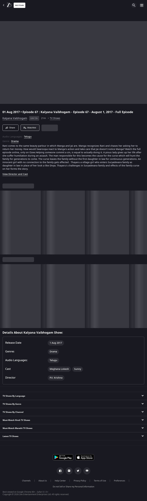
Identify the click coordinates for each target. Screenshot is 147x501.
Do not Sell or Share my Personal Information (73, 486)
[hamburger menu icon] (141, 5)
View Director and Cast (15, 174)
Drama (15, 141)
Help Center (60, 480)
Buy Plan (19, 5)
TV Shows (55, 118)
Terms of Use (100, 480)
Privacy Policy (80, 480)
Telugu (28, 136)
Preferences (119, 480)
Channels (26, 480)
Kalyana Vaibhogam (14, 118)
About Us (42, 480)
